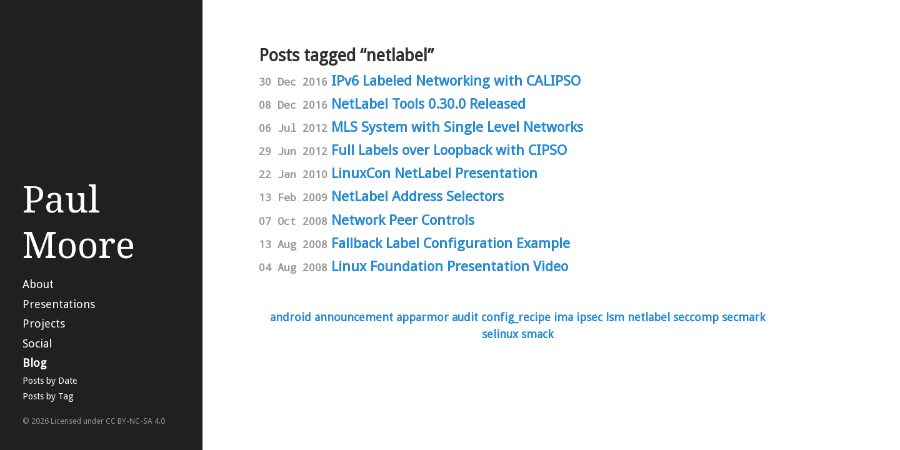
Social (37, 343)
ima (563, 317)
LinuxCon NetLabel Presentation (434, 173)
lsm (615, 317)
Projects (43, 323)
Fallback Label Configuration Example (450, 243)
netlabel (649, 317)
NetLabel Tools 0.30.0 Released (428, 104)
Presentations (58, 304)
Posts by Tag (48, 396)
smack (537, 334)
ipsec (589, 317)
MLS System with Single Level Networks (457, 127)
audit (465, 317)
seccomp (696, 317)
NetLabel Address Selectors (417, 196)
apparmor (422, 317)
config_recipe (516, 317)
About (38, 284)
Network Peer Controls (402, 220)
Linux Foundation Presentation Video (449, 266)
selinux (500, 334)
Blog (34, 362)
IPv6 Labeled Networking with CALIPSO (456, 80)
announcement (353, 317)
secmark (743, 317)
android (290, 317)
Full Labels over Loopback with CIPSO (449, 150)
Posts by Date (49, 381)
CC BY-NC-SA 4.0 (135, 421)
